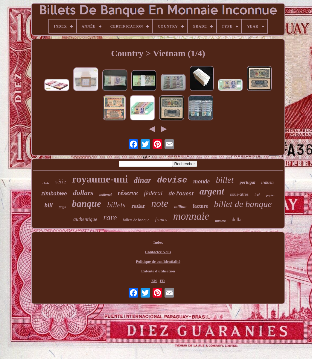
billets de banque (136, 220)
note (159, 203)
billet (225, 180)
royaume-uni (100, 179)
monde (201, 181)
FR (162, 280)
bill (48, 205)
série (60, 181)
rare (110, 217)
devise (172, 180)
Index (158, 242)
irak (257, 194)
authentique (85, 219)
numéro (220, 220)
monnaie (191, 216)
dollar (237, 219)
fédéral (153, 193)
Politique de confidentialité (158, 261)
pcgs (62, 206)
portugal (247, 182)
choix (45, 183)
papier (270, 195)
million (180, 206)
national (105, 194)
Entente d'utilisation (158, 271)
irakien (267, 182)
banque (86, 203)
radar (138, 206)
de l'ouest (180, 194)
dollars (83, 193)
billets (116, 205)
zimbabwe (54, 194)
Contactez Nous (158, 252)
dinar (142, 180)
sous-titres (239, 194)
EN (154, 280)
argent (212, 191)
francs (161, 219)
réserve (128, 193)
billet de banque (243, 204)
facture (200, 206)
